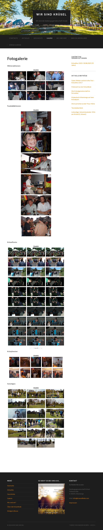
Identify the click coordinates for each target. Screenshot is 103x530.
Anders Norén (83, 525)
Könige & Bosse (15, 45)
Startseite (13, 38)
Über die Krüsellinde (79, 38)
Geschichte (38, 38)
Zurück (36, 70)
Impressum (73, 503)
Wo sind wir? (62, 38)
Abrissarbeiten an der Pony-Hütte (83, 104)
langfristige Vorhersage (51, 512)
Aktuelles (26, 38)
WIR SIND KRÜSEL (51, 14)
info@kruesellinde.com (81, 498)
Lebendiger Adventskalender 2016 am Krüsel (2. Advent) (83, 113)
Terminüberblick (77, 108)
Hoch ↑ (93, 525)
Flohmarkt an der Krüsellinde (81, 87)
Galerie (50, 38)
